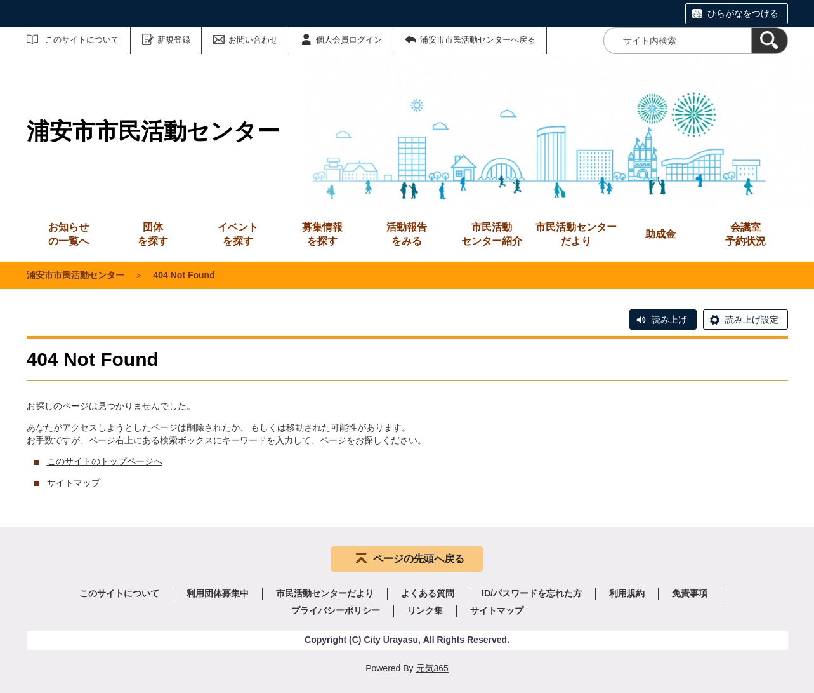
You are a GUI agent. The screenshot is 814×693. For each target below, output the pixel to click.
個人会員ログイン (349, 39)
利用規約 (627, 593)
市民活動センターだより (576, 234)
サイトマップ (73, 483)
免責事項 (689, 593)
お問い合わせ (253, 39)
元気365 (432, 668)
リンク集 (425, 610)
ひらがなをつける (742, 13)
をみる (406, 233)
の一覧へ (68, 233)
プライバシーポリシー (335, 610)
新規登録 (173, 39)
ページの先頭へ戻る (418, 558)
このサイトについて (82, 39)
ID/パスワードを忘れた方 (532, 593)
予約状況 (745, 233)
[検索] (769, 40)
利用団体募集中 (218, 593)
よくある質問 (427, 593)
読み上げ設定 (751, 319)
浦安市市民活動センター (75, 275)
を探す (153, 233)
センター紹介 (491, 233)
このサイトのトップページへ (104, 461)
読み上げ (669, 319)
